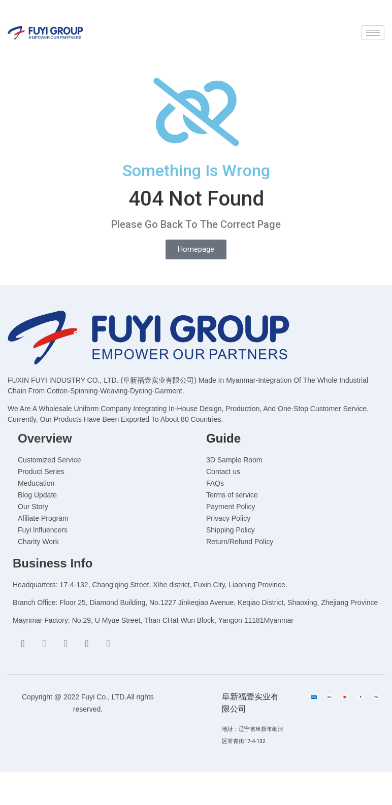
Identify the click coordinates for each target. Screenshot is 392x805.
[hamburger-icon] (373, 32)
